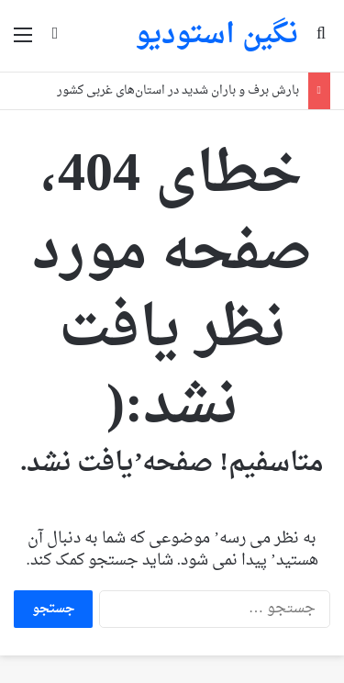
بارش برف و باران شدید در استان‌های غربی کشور (178, 90)
